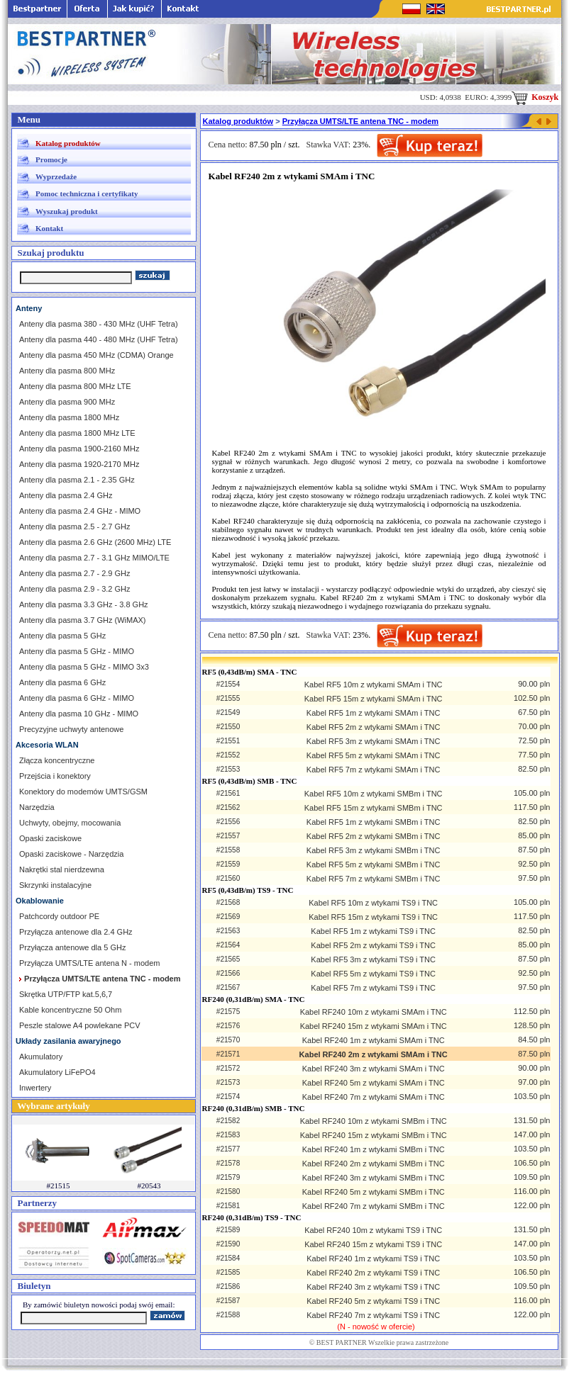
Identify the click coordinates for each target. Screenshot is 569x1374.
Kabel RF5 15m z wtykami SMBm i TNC (373, 808)
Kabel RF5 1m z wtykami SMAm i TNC (373, 713)
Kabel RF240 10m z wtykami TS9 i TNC (373, 1230)
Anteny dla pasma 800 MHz (67, 370)
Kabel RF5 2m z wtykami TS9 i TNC (373, 945)
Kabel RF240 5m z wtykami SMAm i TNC (373, 1083)
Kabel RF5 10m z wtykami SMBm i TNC (373, 793)
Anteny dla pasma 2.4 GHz (65, 495)
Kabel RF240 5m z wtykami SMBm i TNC (373, 1192)
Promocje (51, 159)
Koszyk (535, 97)
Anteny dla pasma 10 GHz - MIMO (78, 713)
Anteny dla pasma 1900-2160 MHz (79, 448)
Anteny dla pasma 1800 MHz (69, 417)
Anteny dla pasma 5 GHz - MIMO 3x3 (84, 667)
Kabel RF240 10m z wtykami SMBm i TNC (373, 1121)
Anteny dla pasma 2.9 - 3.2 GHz (75, 589)
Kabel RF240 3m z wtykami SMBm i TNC (373, 1177)
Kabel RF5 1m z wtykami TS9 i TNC (373, 931)
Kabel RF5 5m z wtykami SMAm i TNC (373, 755)
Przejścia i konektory (55, 776)
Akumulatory (40, 1056)
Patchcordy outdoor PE (59, 916)
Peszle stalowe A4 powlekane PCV (79, 1025)
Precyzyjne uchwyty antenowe (71, 729)
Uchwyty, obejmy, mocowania (70, 822)
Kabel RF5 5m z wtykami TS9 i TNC (373, 973)
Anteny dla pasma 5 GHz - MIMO (76, 651)
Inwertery (35, 1087)
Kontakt (49, 228)
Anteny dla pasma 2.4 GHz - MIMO (79, 511)
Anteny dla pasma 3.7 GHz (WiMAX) (82, 620)
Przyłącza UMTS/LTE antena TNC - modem (360, 121)
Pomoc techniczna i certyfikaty (86, 193)
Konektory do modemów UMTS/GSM (83, 791)
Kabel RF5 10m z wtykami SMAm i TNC (373, 684)
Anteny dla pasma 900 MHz (67, 402)
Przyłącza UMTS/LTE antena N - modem (89, 963)
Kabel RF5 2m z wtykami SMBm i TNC (373, 836)
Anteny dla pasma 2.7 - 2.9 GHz (75, 573)
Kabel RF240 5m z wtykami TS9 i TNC (373, 1301)
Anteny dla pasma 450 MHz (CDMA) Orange (96, 355)
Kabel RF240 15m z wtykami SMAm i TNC (373, 1026)
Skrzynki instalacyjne (55, 885)
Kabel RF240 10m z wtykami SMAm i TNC (373, 1012)
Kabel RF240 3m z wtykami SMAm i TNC (373, 1068)
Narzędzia (37, 807)
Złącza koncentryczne (56, 760)
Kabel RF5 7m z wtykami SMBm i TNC (373, 878)
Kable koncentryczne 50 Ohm (70, 1010)
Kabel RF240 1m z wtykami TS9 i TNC (373, 1258)
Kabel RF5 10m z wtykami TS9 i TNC (373, 903)
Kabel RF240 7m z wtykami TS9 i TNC (373, 1315)
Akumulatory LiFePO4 (57, 1072)
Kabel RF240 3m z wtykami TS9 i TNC (373, 1287)
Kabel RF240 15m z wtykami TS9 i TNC (373, 1244)
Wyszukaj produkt (66, 211)
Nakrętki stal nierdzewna (61, 869)
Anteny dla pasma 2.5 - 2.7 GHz (75, 526)
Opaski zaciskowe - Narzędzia (71, 854)
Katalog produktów (68, 143)
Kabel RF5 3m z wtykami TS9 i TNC (373, 959)
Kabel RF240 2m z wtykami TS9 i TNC (373, 1272)
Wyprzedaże (56, 176)
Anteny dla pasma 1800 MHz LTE (77, 433)
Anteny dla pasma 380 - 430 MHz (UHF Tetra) (98, 324)
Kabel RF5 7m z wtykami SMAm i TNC (373, 769)
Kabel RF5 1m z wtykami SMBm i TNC (373, 822)
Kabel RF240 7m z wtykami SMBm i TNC (373, 1206)
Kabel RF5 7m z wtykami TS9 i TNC (373, 988)
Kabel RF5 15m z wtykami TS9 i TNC (373, 917)
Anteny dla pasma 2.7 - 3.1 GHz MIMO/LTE (94, 557)
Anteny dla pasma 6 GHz (62, 682)
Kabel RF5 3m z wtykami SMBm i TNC (373, 850)
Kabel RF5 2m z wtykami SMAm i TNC (373, 727)
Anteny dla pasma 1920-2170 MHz (79, 464)
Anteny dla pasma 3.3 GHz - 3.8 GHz (83, 604)
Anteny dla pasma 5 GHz (62, 635)
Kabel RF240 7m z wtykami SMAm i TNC (373, 1097)
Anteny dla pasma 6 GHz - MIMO (76, 698)
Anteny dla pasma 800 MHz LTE (75, 386)
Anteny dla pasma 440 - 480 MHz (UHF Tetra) (98, 339)
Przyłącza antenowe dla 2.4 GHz (76, 932)
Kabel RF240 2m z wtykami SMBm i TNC (373, 1163)
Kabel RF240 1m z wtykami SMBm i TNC (373, 1149)
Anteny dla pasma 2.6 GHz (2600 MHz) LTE (95, 542)
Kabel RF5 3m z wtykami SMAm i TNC (373, 741)
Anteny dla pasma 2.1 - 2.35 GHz (77, 479)
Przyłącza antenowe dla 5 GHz (72, 947)
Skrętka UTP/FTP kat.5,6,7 (65, 994)
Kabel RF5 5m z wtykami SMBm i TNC (373, 864)
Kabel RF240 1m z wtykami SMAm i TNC (373, 1040)
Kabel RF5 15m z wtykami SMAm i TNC (373, 698)
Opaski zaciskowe (50, 838)
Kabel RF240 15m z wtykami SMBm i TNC (373, 1135)
